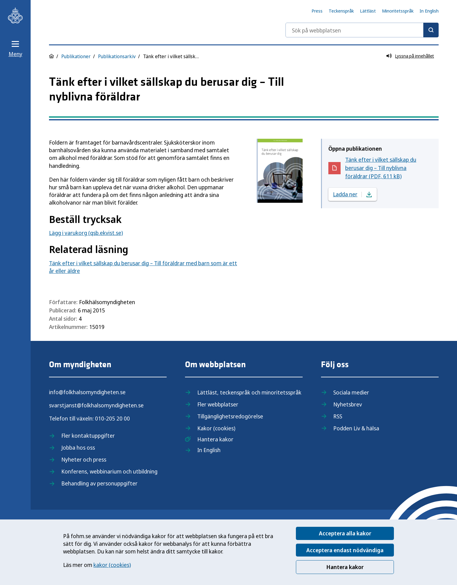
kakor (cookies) (112, 564)
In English (429, 11)
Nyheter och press (83, 459)
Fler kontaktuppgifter (88, 435)
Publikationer (76, 56)
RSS (337, 416)
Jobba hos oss (78, 447)
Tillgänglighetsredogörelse (230, 416)
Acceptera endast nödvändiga (344, 550)
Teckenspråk (341, 11)
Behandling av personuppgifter (99, 483)
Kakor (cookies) (216, 428)
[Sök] (431, 30)
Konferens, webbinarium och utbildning (109, 471)
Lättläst (368, 11)
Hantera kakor (345, 567)
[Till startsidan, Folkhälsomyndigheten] (15, 15)
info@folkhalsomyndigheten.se (87, 392)
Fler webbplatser (217, 404)
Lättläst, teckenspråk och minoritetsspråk (249, 392)
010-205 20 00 (112, 418)
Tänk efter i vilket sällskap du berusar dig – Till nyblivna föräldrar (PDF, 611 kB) (380, 168)
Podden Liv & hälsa (356, 428)
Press (317, 11)
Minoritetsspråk (398, 11)
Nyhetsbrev (347, 404)
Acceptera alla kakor (345, 533)
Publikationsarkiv (117, 56)
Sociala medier (351, 392)
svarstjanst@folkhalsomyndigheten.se (96, 405)
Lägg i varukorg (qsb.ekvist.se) (86, 232)
